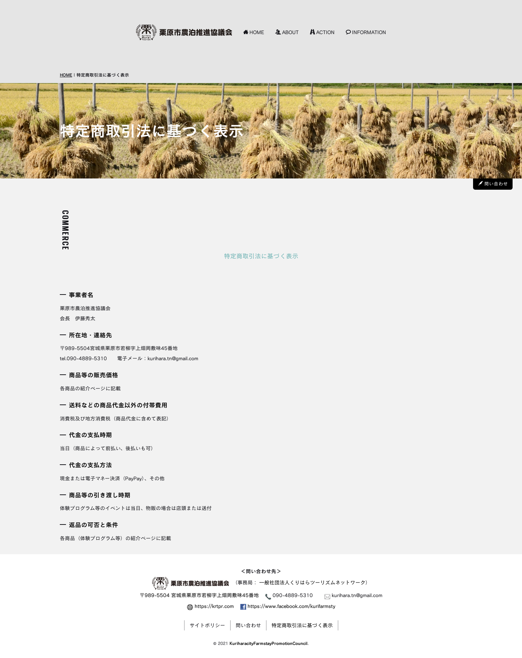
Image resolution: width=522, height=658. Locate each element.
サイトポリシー (207, 625)
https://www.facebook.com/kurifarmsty (287, 606)
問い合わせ (493, 183)
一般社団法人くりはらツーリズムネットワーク (312, 583)
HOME (253, 32)
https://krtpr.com (214, 606)
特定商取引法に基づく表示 (302, 625)
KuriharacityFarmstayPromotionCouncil (268, 643)
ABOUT (287, 32)
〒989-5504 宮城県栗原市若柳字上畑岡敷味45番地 (199, 595)
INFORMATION (366, 32)
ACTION (322, 32)
